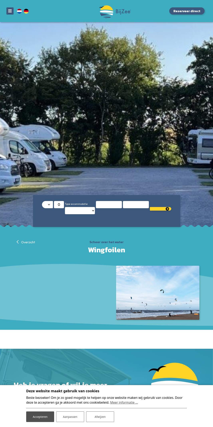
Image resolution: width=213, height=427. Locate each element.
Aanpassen (70, 417)
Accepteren (40, 417)
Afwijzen (100, 417)
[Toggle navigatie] (10, 11)
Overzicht (28, 242)
